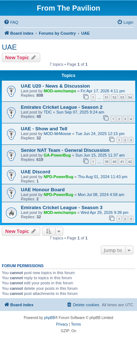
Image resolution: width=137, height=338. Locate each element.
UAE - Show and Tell (44, 128)
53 (122, 97)
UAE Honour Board (43, 189)
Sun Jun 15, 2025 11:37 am (100, 155)
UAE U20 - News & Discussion (55, 86)
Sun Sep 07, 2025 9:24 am (80, 112)
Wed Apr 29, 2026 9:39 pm (105, 212)
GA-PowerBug (57, 155)
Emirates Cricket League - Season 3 (62, 207)
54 (130, 97)
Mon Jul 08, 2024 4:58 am (101, 194)
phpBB (49, 318)
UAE (9, 47)
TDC (47, 112)
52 (114, 97)
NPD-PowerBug (58, 176)
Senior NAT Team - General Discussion (65, 150)
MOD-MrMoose (57, 133)
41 (122, 161)
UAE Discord (35, 171)
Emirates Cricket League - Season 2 (62, 107)
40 (114, 161)
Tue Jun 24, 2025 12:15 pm (100, 133)
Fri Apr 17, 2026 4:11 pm (103, 91)
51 (107, 97)
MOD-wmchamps (59, 91)
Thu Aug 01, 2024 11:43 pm (103, 176)
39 (107, 161)
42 (130, 161)
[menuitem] (11, 22)
